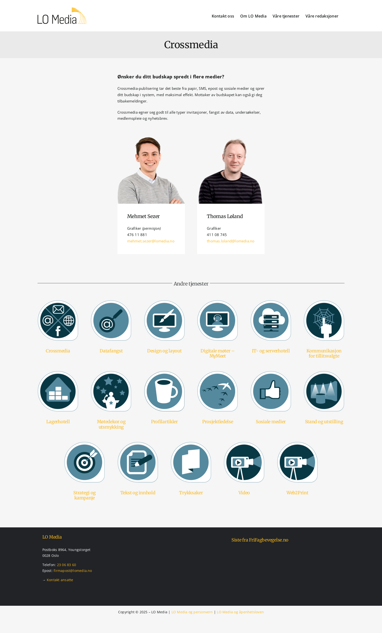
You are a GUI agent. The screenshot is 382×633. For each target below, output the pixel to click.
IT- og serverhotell (271, 351)
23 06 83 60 (66, 564)
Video (244, 492)
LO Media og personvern (192, 612)
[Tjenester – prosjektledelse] (217, 372)
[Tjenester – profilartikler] (164, 372)
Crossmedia (58, 351)
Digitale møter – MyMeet (218, 353)
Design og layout (164, 351)
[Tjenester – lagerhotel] (58, 372)
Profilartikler (164, 421)
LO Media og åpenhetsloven (240, 612)
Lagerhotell (58, 421)
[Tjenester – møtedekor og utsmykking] (111, 372)
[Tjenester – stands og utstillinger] (324, 372)
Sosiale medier (271, 421)
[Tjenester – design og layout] (164, 301)
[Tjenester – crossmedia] (58, 301)
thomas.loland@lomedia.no (230, 241)
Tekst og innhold (137, 492)
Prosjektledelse (217, 421)
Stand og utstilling (324, 421)
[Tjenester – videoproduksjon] (244, 443)
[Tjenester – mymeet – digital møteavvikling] (217, 301)
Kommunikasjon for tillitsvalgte (324, 353)
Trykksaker (191, 492)
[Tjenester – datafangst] (111, 301)
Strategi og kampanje (84, 495)
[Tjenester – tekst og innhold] (137, 443)
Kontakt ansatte (60, 580)
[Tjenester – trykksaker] (191, 443)
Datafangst (111, 351)
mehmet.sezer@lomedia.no (150, 241)
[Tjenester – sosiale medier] (270, 372)
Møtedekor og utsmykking (111, 424)
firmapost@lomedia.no (73, 570)
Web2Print (297, 492)
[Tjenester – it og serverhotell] (270, 301)
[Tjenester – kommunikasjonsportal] (324, 301)
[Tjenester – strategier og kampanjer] (84, 443)
